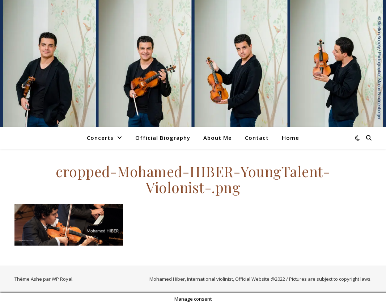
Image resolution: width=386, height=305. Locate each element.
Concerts (100, 137)
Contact (257, 137)
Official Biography (162, 137)
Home (290, 137)
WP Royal (62, 279)
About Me (217, 137)
